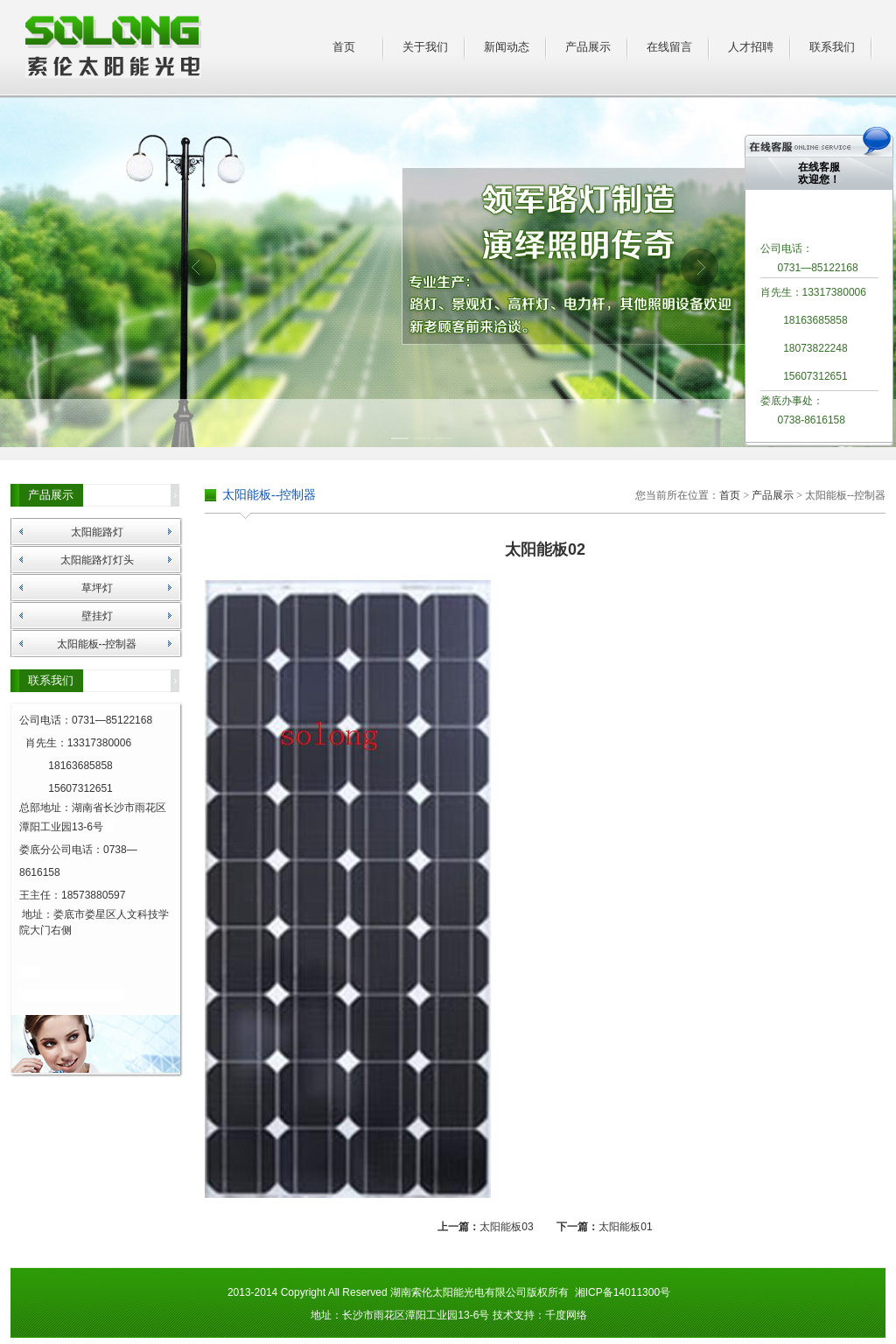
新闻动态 (506, 46)
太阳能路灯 (97, 532)
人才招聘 (751, 46)
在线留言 (669, 46)
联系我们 (832, 46)
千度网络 (566, 1315)
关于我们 (425, 46)
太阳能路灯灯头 (97, 560)
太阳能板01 (625, 1227)
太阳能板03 (506, 1227)
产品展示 (588, 46)
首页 (343, 46)
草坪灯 (97, 588)
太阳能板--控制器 (97, 644)
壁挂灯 (97, 616)
